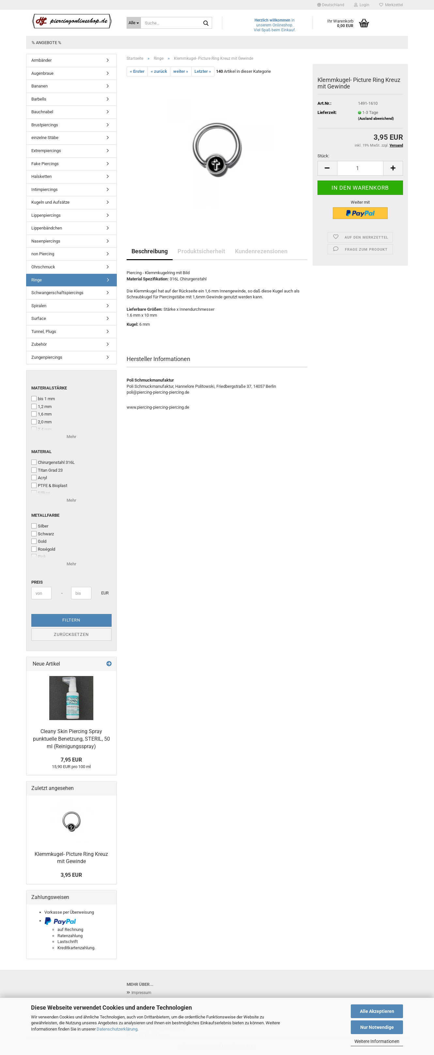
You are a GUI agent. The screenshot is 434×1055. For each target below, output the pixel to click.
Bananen (39, 86)
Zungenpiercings (46, 357)
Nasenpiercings (45, 241)
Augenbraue (42, 73)
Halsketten (41, 176)
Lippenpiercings (46, 215)
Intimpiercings (44, 189)
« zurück (159, 71)
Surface (38, 318)
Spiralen (38, 305)
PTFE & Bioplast (49, 485)
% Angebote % (46, 42)
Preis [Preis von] (37, 582)
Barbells (38, 99)
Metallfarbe (45, 515)
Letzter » (202, 71)
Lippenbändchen (46, 228)
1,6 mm (41, 414)
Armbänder (41, 60)
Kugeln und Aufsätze (50, 202)
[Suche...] (134, 23)
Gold (38, 541)
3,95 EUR (71, 875)
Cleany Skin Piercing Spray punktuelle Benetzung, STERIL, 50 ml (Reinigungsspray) (71, 738)
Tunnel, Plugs (43, 331)
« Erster (137, 71)
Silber (39, 525)
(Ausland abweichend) (376, 119)
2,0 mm (41, 421)
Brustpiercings (44, 124)
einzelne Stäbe (44, 137)
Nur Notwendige (377, 1027)
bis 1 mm (43, 398)
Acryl (39, 477)
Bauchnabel (42, 111)
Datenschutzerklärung (117, 1029)
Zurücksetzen (71, 634)
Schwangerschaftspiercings (57, 292)
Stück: (323, 155)
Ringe (36, 279)
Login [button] (361, 5)
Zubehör (39, 344)
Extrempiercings (46, 150)
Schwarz (42, 533)
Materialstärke (49, 388)
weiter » (180, 71)
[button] (330, 5)
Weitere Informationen (376, 1041)
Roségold (43, 549)
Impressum (141, 992)
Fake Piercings (45, 163)
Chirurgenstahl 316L (53, 462)
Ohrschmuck (43, 266)
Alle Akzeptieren (377, 1011)
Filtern (71, 620)
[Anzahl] (360, 168)
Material (41, 451)
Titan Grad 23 (47, 470)
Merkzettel (391, 5)
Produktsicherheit (201, 251)
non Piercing (42, 253)
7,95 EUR (71, 760)
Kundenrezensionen (261, 251)
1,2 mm (41, 406)
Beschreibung (150, 251)
